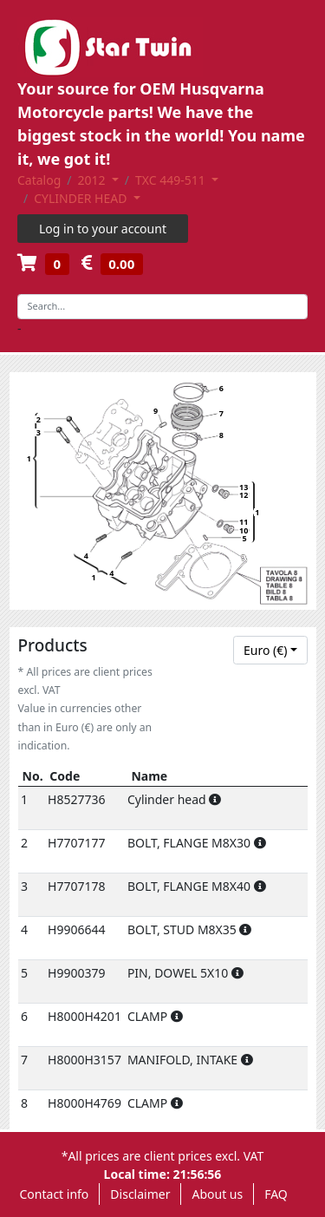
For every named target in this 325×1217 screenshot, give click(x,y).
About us (217, 1194)
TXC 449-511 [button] (171, 180)
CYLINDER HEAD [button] (82, 198)
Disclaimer (140, 1194)
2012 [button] (93, 180)
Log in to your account (102, 228)
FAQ (276, 1194)
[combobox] (270, 650)
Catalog (39, 180)
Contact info (54, 1194)
